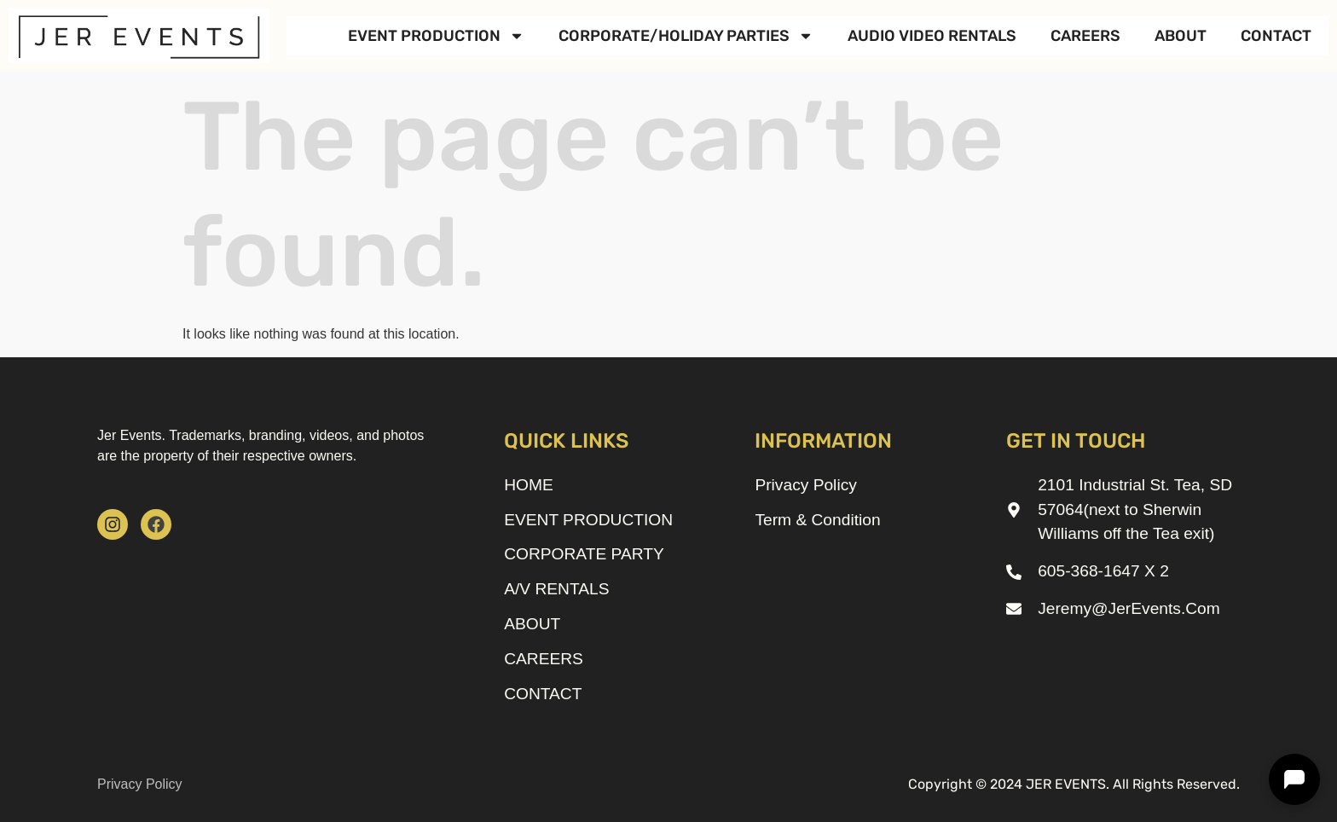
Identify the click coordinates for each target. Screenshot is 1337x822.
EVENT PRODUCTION (436, 36)
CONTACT (1276, 35)
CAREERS (1085, 35)
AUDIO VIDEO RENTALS (932, 35)
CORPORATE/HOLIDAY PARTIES (686, 36)
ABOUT (1181, 35)
